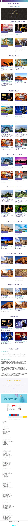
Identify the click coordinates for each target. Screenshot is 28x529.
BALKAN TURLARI (5, 445)
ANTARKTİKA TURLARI (6, 440)
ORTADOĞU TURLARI (6, 486)
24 (22, 393)
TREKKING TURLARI (6, 496)
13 (13, 393)
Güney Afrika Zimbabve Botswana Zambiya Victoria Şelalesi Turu (20, 48)
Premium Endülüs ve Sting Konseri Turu (7, 102)
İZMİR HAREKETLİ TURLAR (6, 465)
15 (15, 393)
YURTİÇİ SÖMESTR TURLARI (7, 519)
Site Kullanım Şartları (6, 430)
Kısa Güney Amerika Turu (19, 133)
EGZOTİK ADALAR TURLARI (7, 453)
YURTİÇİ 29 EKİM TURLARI (6, 516)
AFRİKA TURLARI (5, 434)
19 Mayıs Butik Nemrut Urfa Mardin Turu (21, 265)
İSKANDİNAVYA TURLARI (6, 462)
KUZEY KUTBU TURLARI (6, 474)
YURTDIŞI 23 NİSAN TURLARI (7, 506)
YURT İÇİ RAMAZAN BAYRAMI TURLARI (8, 505)
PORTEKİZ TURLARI (6, 488)
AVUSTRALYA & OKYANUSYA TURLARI (8, 443)
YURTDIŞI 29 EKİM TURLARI (7, 507)
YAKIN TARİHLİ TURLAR (6, 498)
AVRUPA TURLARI (5, 442)
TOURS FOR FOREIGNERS (6, 495)
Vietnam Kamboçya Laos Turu (20, 166)
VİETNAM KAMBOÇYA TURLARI (7, 497)
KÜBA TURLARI (5, 476)
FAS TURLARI (5, 454)
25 (23, 393)
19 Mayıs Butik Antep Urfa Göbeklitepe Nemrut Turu (5, 265)
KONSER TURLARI (5, 473)
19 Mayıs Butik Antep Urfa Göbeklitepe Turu (19, 278)
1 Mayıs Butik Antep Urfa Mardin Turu (6, 234)
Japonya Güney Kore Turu (19, 147)
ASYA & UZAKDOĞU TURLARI (7, 441)
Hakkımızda (4, 423)
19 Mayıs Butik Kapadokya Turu (20, 309)
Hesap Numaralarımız (6, 429)
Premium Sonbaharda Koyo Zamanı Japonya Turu (21, 102)
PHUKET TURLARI (5, 487)
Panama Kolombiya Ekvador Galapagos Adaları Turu (19, 34)
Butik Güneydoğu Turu (4, 296)
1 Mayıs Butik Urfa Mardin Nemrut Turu (20, 247)
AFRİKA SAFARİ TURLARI (6, 433)
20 (19, 393)
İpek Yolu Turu (3, 133)
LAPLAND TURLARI (5, 477)
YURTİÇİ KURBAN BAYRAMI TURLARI (8, 517)
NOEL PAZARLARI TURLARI (7, 484)
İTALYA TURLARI (5, 463)
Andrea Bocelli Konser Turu (19, 328)
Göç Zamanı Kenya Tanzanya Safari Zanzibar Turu (7, 68)
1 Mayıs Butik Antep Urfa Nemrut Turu (6, 247)
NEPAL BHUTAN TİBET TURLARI (7, 483)
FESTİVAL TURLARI (5, 455)
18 (17, 393)
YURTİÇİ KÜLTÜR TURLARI (6, 518)
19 (18, 393)
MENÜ (26, 0)
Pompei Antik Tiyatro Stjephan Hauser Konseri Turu (20, 116)
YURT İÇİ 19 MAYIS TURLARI (7, 504)
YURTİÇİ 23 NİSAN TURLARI (7, 515)
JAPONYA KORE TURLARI (6, 466)
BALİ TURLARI (5, 444)
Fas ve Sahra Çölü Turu (19, 81)
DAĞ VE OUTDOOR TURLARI (7, 451)
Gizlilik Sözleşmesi (5, 428)
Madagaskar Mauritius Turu (5, 47)
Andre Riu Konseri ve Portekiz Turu (21, 341)
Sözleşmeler (4, 431)
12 (12, 393)
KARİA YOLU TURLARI (6, 472)
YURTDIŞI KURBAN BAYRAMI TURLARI (8, 508)
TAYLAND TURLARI (5, 494)
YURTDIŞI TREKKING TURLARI (7, 509)
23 (21, 393)
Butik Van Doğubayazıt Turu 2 (20, 233)
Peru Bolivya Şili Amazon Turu (20, 213)
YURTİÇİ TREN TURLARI (6, 520)
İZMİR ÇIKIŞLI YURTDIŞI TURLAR (7, 464)
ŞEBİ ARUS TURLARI (6, 493)
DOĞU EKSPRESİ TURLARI (6, 452)
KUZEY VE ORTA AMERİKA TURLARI (8, 475)
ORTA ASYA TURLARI (6, 485)
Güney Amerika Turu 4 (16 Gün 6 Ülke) (20, 199)
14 (14, 393)
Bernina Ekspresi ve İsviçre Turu (6, 115)
